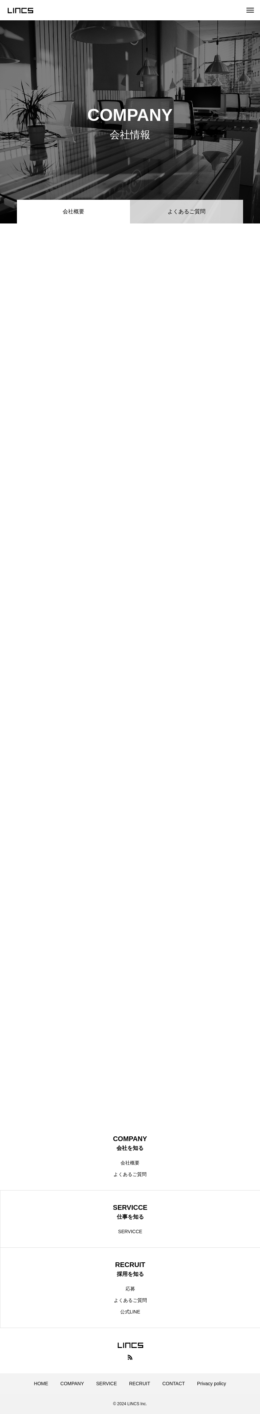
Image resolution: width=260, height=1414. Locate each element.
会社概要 (130, 1162)
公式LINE (130, 1311)
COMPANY (72, 1383)
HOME (41, 1383)
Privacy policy (211, 1383)
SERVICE (106, 1383)
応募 (130, 1288)
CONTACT (173, 1383)
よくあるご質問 (186, 211)
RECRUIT (139, 1383)
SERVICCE (130, 1231)
